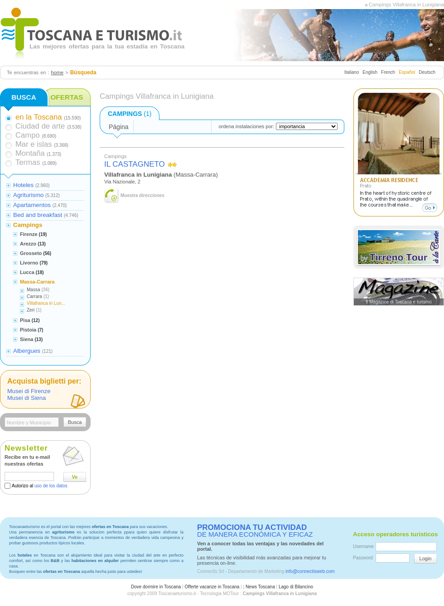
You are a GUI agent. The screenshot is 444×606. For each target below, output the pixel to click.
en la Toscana (38, 117)
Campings (27, 224)
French (388, 72)
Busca (75, 422)
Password (363, 557)
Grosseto (31, 253)
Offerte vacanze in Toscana (212, 586)
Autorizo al (40, 485)
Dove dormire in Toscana (156, 586)
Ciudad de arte (40, 126)
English (369, 72)
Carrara (34, 296)
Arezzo (28, 243)
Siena (26, 339)
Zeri (30, 310)
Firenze (29, 234)
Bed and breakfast (37, 215)
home (57, 72)
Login (426, 558)
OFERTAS (66, 97)
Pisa (25, 320)
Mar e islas (33, 144)
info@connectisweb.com (310, 571)
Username (363, 546)
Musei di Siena (26, 397)
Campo (27, 135)
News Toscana (260, 586)
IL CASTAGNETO (134, 164)
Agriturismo (28, 195)
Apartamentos (32, 205)
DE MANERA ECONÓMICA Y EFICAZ (255, 531)
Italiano (351, 72)
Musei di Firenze (28, 391)
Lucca (27, 272)
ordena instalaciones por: (246, 126)
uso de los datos (51, 485)
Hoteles (23, 185)
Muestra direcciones (142, 195)
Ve (75, 477)
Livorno (29, 262)
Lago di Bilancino (296, 586)
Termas (27, 162)
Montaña (30, 153)
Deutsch (427, 72)
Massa (33, 289)
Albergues (26, 350)
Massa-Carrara (37, 281)
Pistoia (28, 329)
